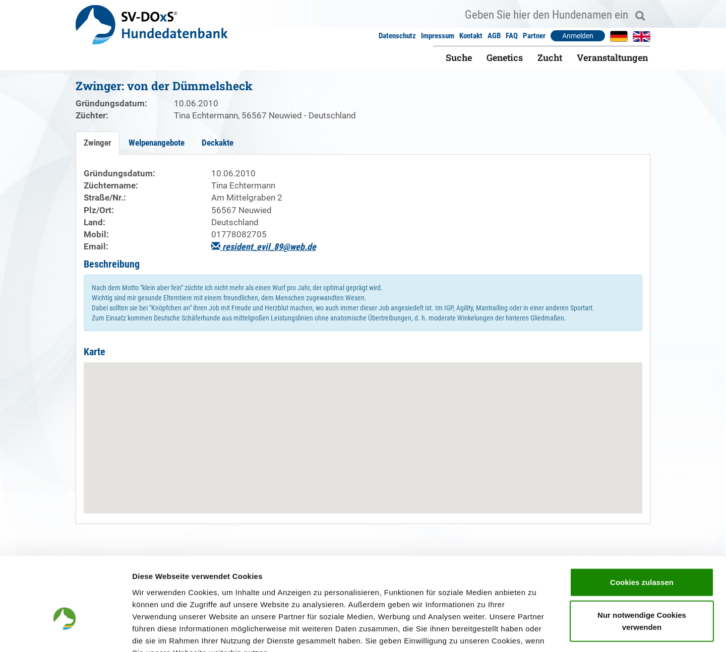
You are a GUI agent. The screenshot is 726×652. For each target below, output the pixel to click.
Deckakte (217, 143)
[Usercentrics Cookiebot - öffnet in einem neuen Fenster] (65, 632)
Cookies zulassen (642, 520)
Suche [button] (459, 57)
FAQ (512, 35)
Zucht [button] (549, 57)
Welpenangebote (157, 143)
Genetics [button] (505, 57)
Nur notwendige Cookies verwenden (641, 560)
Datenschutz (397, 35)
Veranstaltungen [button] (612, 57)
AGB (494, 35)
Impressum (437, 35)
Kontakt (470, 35)
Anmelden (577, 36)
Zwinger (97, 143)
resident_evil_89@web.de (263, 246)
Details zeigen (536, 632)
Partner (534, 35)
